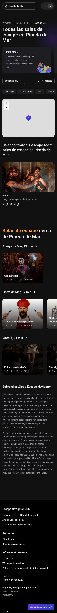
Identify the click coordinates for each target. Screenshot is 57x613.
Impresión (7, 558)
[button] (28, 117)
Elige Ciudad (8, 539)
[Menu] (48, 6)
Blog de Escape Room (13, 544)
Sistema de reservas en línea (17, 524)
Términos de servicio (13, 563)
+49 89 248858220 (12, 579)
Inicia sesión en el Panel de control (20, 515)
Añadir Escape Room (13, 520)
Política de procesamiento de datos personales (26, 568)
